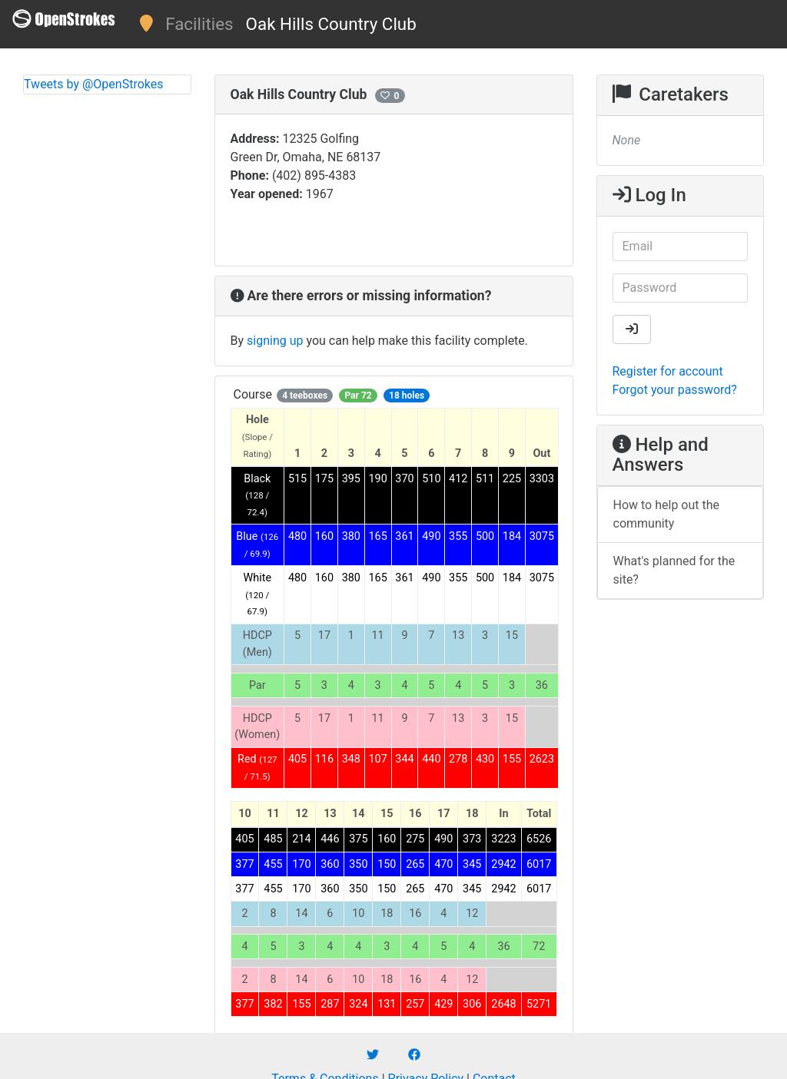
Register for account (668, 371)
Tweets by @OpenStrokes (94, 84)
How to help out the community (666, 514)
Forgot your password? (675, 389)
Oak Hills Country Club (331, 24)
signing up (275, 340)
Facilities (199, 24)
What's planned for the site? (674, 570)
